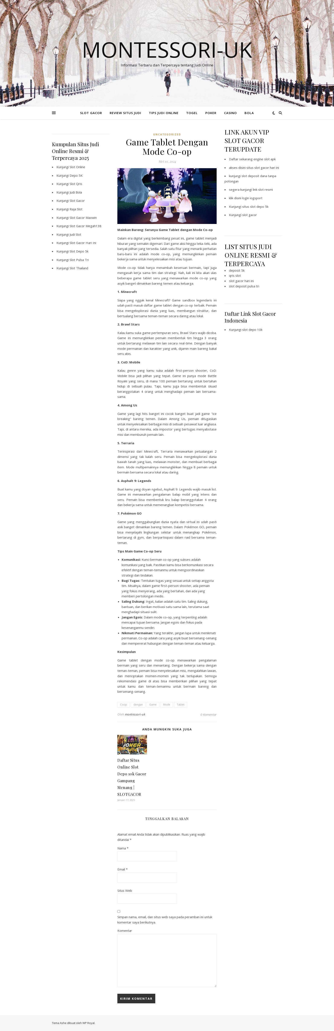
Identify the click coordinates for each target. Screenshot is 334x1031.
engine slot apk (264, 159)
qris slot (235, 275)
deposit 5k (237, 270)
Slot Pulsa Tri (79, 260)
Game (153, 704)
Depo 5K (76, 175)
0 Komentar (208, 714)
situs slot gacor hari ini (262, 167)
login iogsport (252, 198)
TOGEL (192, 113)
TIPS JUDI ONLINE (164, 113)
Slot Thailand (79, 268)
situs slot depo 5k (255, 206)
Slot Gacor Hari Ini (83, 243)
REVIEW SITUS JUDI (125, 113)
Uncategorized (167, 134)
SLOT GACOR (91, 113)
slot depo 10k (252, 329)
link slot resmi (263, 189)
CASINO (230, 113)
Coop (123, 704)
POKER (210, 113)
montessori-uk (135, 714)
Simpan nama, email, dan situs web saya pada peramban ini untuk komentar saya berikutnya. (164, 919)
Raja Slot (76, 209)
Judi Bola (76, 192)
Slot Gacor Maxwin (83, 217)
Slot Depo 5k (79, 251)
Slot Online (77, 167)
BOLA (249, 113)
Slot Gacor (77, 200)
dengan (138, 704)
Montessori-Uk (167, 49)
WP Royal (88, 1023)
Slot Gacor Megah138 (85, 226)
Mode (166, 704)
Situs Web (124, 890)
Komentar (124, 930)
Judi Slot (75, 234)
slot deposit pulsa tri (244, 286)
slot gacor (249, 215)
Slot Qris (76, 184)
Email (122, 869)
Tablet (180, 704)
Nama (122, 848)
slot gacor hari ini (241, 281)
